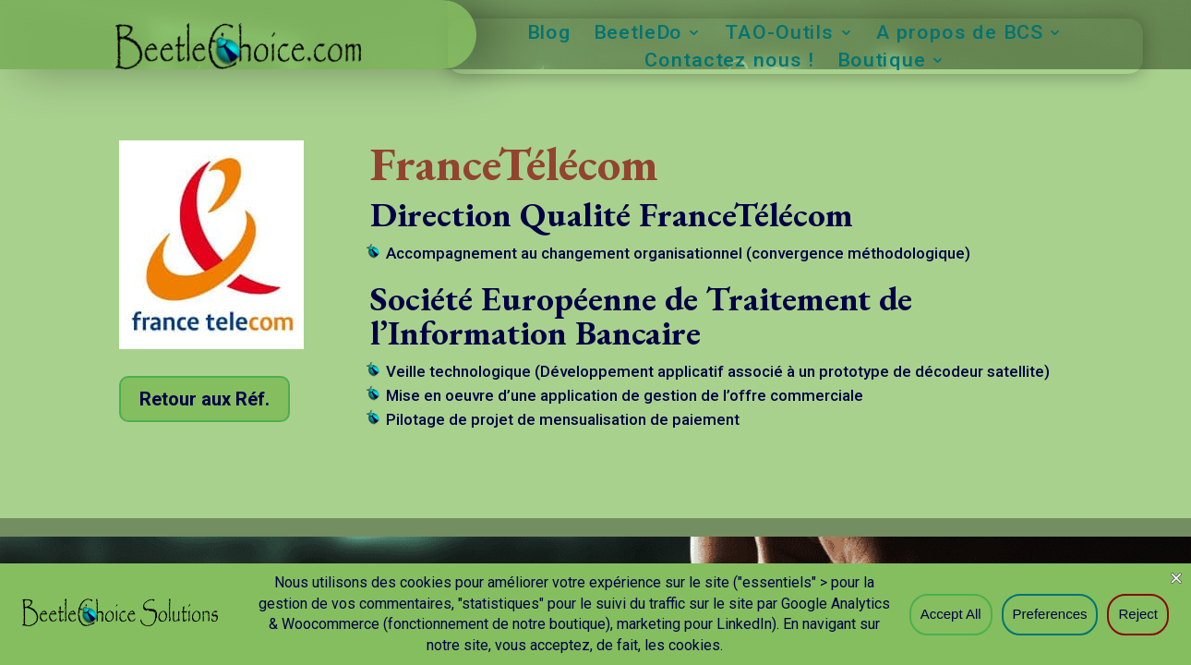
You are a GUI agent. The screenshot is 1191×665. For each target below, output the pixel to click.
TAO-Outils (780, 34)
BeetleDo (638, 34)
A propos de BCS (959, 34)
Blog (549, 34)
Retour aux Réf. (204, 399)
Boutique (881, 62)
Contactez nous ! (729, 62)
